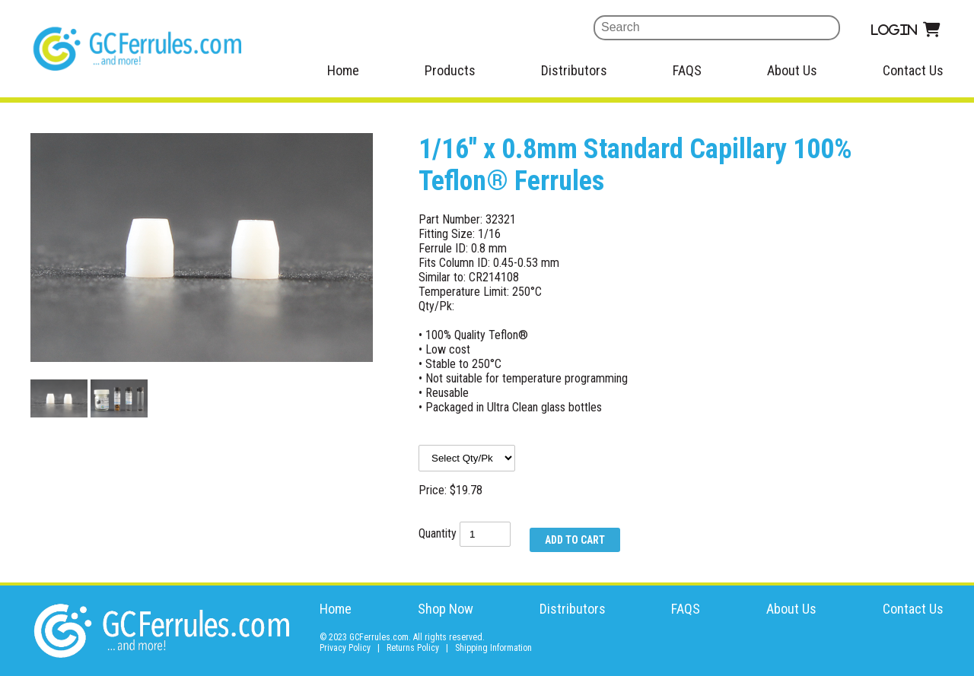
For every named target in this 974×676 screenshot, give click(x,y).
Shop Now (445, 609)
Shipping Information (493, 648)
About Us (792, 70)
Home (343, 70)
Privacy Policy (345, 648)
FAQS (687, 70)
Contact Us (913, 70)
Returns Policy (413, 648)
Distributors (574, 70)
